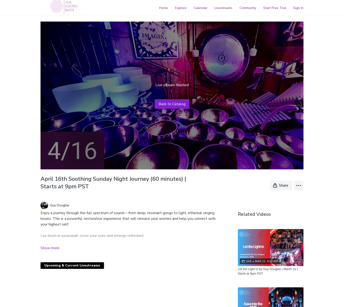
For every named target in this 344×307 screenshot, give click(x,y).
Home (163, 8)
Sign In (298, 8)
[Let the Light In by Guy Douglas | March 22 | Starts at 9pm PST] (271, 271)
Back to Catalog (172, 104)
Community (248, 8)
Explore (180, 8)
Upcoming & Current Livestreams (72, 265)
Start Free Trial (274, 8)
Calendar (200, 8)
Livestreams (223, 8)
